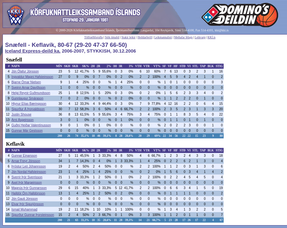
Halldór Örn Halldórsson (28, 193)
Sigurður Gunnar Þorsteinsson (32, 215)
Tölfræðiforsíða (93, 37)
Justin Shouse (21, 114)
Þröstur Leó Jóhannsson (28, 166)
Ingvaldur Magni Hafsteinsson (32, 77)
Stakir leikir (128, 37)
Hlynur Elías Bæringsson (28, 103)
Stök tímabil (112, 37)
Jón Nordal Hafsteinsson (28, 172)
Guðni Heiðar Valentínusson (31, 125)
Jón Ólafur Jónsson (25, 71)
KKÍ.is (211, 37)
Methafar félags (183, 37)
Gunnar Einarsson (24, 155)
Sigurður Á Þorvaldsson (28, 109)
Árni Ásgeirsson (22, 120)
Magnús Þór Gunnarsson (29, 188)
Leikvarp (200, 37)
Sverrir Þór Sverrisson (26, 177)
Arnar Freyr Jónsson (25, 161)
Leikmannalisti (163, 37)
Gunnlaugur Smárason (27, 98)
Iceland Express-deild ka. (33, 51)
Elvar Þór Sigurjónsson (27, 204)
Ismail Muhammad (24, 209)
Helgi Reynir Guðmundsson (30, 93)
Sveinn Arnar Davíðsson (28, 87)
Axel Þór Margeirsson (26, 182)
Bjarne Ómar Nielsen (26, 82)
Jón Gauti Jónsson (24, 198)
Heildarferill (144, 37)
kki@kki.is (222, 30)
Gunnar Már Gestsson (26, 130)
